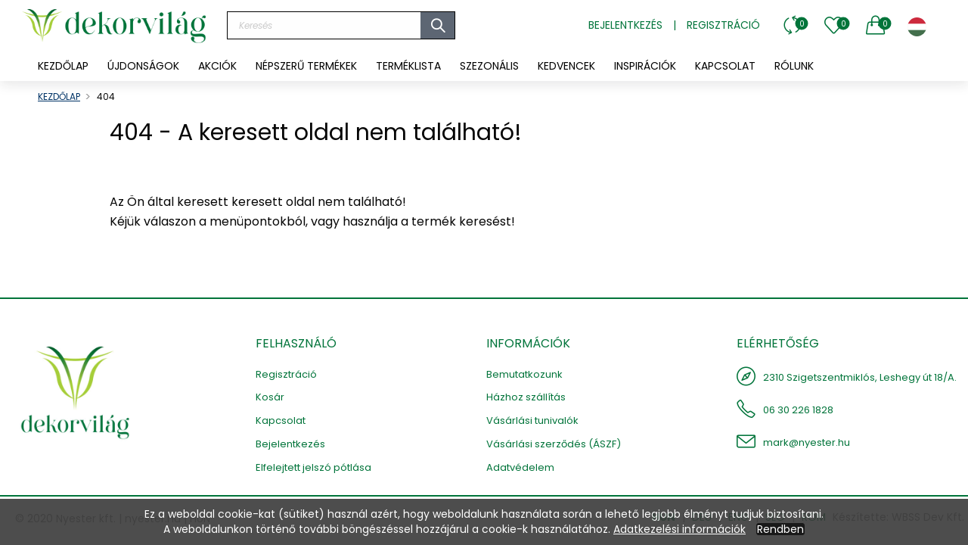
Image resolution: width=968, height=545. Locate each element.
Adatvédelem (520, 467)
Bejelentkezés (625, 25)
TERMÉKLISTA (408, 65)
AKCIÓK (217, 65)
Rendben (780, 529)
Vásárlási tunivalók (532, 420)
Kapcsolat (281, 420)
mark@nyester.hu (806, 442)
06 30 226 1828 (798, 410)
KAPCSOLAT (725, 65)
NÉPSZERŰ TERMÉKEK (306, 65)
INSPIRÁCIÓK (645, 65)
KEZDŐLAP (63, 65)
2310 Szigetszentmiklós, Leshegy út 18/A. (860, 377)
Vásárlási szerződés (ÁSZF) (553, 444)
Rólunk (794, 65)
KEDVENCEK (566, 65)
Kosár (270, 397)
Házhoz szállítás (526, 397)
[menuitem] (143, 66)
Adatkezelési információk (679, 529)
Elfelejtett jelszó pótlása (313, 467)
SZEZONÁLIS (489, 65)
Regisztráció (723, 25)
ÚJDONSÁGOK (143, 65)
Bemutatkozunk (524, 374)
